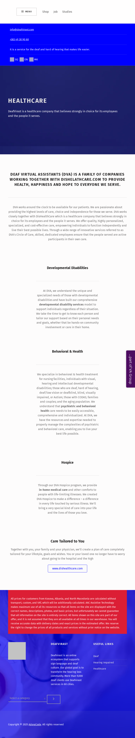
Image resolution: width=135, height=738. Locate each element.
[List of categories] (27, 698)
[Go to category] (53, 699)
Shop (45, 11)
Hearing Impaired (103, 662)
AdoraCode (35, 724)
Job (55, 11)
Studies (67, 11)
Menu (28, 11)
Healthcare (99, 668)
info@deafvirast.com (22, 29)
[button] (67, 568)
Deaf (96, 656)
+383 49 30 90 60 (19, 39)
